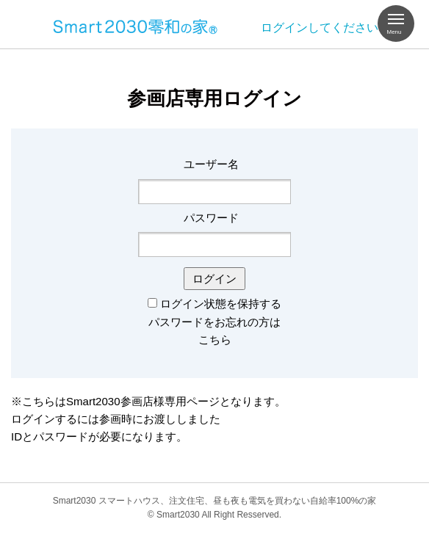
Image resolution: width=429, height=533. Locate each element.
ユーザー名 (211, 164)
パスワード (211, 217)
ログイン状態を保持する (220, 303)
